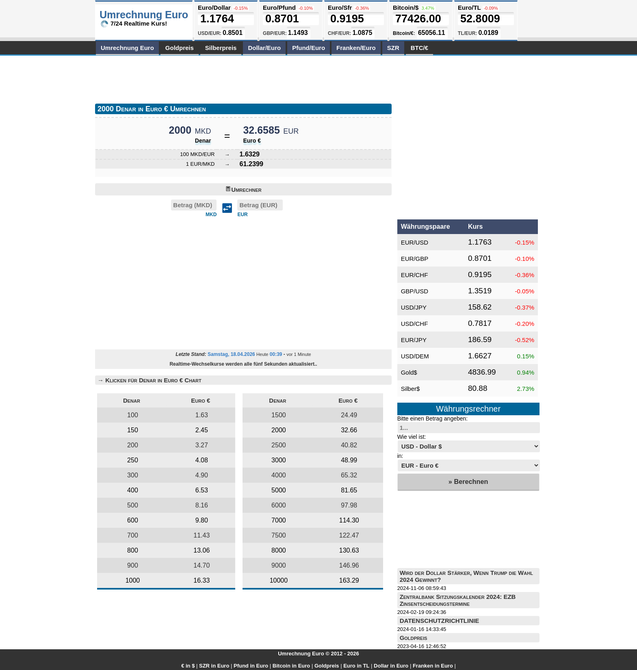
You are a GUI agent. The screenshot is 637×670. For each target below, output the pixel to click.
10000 (279, 580)
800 (132, 550)
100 (132, 415)
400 (132, 490)
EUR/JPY (414, 339)
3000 (278, 460)
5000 (278, 490)
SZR (393, 47)
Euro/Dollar (214, 7)
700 (132, 535)
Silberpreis (221, 47)
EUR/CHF (414, 274)
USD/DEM (415, 356)
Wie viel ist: (411, 437)
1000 (133, 580)
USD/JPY (414, 307)
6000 (278, 505)
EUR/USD (415, 242)
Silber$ (410, 388)
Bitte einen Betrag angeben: (432, 418)
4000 (278, 475)
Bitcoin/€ (403, 33)
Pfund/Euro (308, 47)
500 (132, 505)
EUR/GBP (415, 258)
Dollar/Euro (264, 47)
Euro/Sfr (340, 7)
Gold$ (409, 372)
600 (132, 520)
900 (132, 565)
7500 (278, 535)
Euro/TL (469, 7)
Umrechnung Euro (127, 47)
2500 (278, 445)
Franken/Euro (356, 47)
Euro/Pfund (279, 7)
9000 (278, 565)
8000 (278, 550)
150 (132, 430)
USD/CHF (414, 323)
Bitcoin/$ (405, 7)
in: (400, 456)
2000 (278, 430)
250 (132, 460)
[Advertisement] (243, 78)
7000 (278, 520)
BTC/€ (419, 47)
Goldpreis (179, 47)
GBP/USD (415, 291)
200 (132, 445)
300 (132, 475)
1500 (278, 415)
